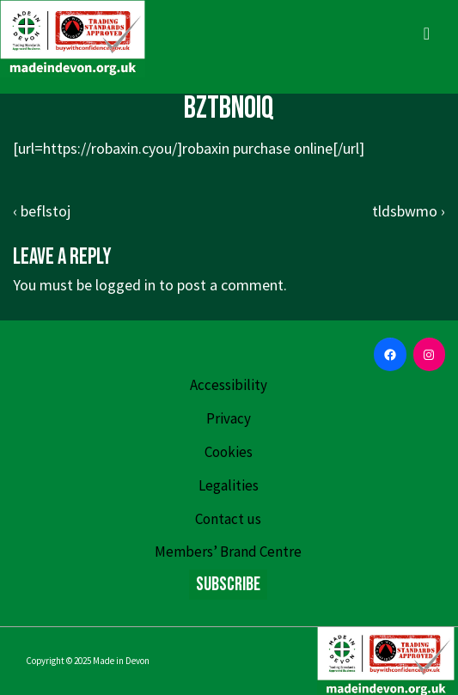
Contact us (228, 518)
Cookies (229, 451)
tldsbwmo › (408, 211)
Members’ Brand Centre (228, 551)
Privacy (228, 418)
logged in (125, 285)
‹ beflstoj (41, 211)
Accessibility (228, 384)
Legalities (228, 485)
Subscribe (228, 584)
